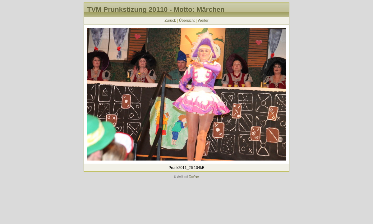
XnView (194, 176)
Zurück (170, 20)
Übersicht (187, 20)
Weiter (203, 20)
